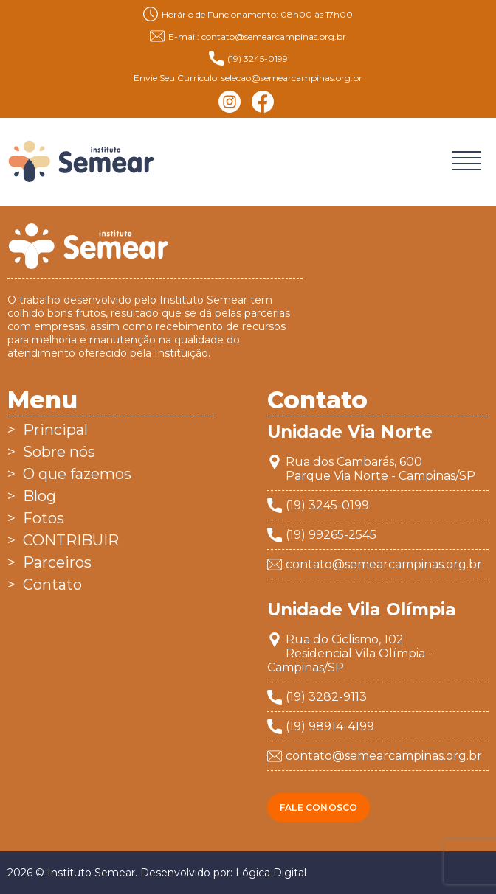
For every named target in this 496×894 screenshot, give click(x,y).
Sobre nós (59, 452)
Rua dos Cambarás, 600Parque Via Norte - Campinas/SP (380, 469)
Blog (39, 496)
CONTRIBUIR (71, 540)
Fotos (43, 518)
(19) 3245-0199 (248, 58)
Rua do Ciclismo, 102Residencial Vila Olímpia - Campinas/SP (350, 653)
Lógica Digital (270, 872)
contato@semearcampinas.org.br (384, 564)
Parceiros (57, 562)
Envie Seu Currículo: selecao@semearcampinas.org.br (248, 77)
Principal (55, 430)
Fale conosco (318, 807)
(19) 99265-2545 (331, 535)
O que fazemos (77, 474)
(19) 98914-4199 (330, 726)
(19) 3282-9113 (326, 697)
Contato (52, 584)
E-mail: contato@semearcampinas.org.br (248, 36)
